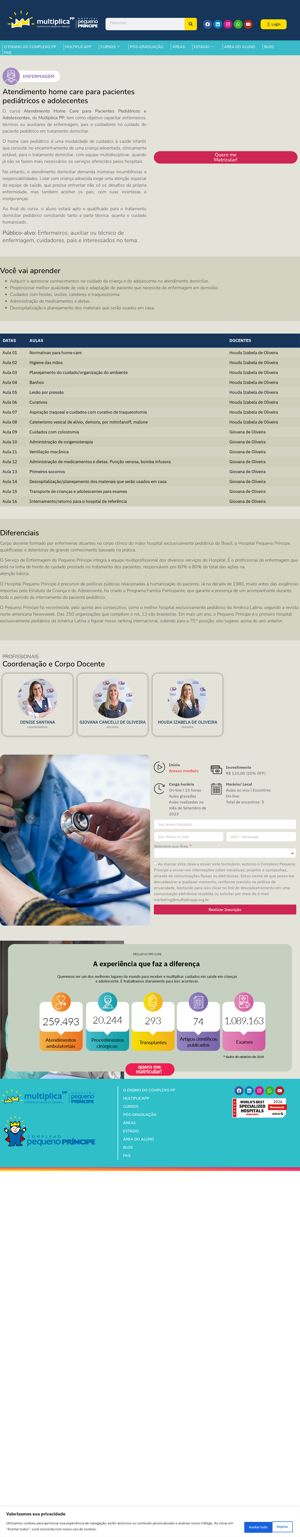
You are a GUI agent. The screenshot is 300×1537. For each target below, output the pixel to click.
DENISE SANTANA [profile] (37, 722)
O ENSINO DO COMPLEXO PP (30, 46)
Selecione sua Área (171, 846)
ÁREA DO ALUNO (239, 46)
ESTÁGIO (204, 46)
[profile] (37, 716)
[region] (150, 1522)
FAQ (7, 52)
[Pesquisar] (191, 24)
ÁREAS (178, 46)
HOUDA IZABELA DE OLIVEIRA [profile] (187, 722)
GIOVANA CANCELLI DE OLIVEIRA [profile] (113, 722)
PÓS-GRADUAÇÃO (147, 46)
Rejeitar (244, 1527)
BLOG (269, 46)
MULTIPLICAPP (78, 46)
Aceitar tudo (277, 1527)
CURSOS (110, 46)
